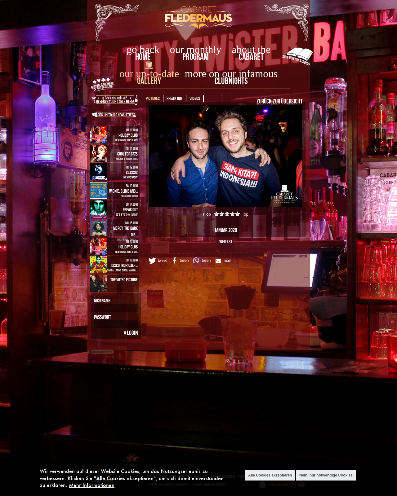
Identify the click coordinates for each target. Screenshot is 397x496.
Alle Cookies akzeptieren (270, 475)
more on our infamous (231, 73)
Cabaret (251, 56)
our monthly (195, 49)
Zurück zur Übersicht (279, 101)
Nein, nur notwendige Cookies (326, 475)
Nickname (102, 300)
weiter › (225, 241)
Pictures (153, 98)
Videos (195, 98)
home (143, 56)
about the (251, 49)
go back (143, 49)
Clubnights (231, 81)
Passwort (102, 317)
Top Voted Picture (124, 279)
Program (195, 56)
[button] (157, 260)
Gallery (149, 81)
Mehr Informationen (91, 485)
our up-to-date (149, 73)
